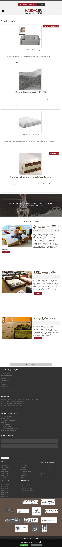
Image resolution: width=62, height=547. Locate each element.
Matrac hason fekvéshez (46, 472)
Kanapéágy (23, 467)
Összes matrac (5, 475)
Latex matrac (4, 469)
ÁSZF (36, 539)
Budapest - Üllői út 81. (26, 484)
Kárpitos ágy (23, 475)
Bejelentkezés (23, 4)
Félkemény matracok (46, 474)
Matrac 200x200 (5, 484)
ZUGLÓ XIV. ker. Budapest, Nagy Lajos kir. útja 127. (13, 403)
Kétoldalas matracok (45, 466)
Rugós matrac (4, 477)
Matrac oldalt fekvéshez (46, 468)
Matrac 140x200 (5, 496)
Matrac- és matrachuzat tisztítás (9, 428)
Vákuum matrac (5, 467)
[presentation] (13, 452)
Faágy (22, 477)
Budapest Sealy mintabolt (27, 490)
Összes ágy (23, 469)
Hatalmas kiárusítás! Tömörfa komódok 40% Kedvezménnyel (45, 319)
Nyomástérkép (5, 418)
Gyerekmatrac (4, 471)
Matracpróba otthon (6, 424)
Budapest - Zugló (24, 486)
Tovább (6, 251)
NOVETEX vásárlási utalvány (8, 430)
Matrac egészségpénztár (13, 502)
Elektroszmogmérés (6, 416)
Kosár (40, 4)
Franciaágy (23, 473)
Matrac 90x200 (5, 492)
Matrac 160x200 (5, 486)
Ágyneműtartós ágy (25, 471)
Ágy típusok (23, 465)
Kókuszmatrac (4, 465)
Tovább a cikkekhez (31, 364)
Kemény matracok (45, 470)
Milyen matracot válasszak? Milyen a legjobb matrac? (47, 227)
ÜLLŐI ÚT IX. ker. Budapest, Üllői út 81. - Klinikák (12, 401)
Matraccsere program (6, 426)
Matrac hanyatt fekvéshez (47, 477)
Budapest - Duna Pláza (26, 488)
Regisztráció (31, 4)
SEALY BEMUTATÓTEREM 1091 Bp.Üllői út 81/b (12, 405)
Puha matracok (44, 475)
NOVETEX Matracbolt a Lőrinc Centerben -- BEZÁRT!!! (44, 273)
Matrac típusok (5, 473)
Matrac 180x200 (5, 490)
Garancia (3, 422)
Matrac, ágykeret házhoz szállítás (9, 420)
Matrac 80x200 (5, 488)
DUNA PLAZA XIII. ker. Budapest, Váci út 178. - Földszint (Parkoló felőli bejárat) (19, 399)
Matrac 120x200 (5, 494)
